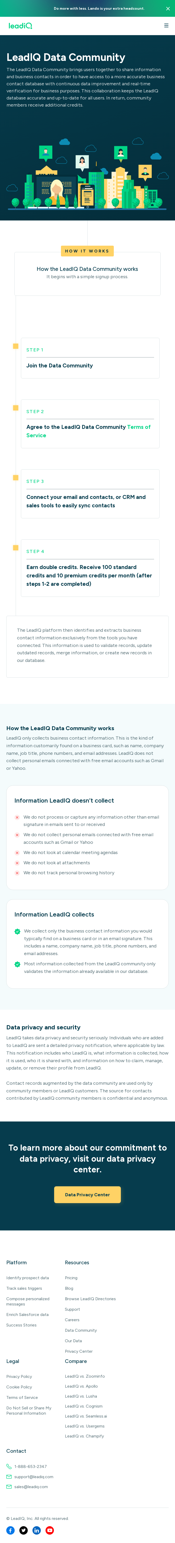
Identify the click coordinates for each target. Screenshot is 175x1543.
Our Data (73, 1340)
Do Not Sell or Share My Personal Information (28, 1410)
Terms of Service (22, 1397)
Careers (72, 1319)
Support (72, 1309)
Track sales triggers (24, 1288)
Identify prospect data (27, 1277)
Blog (69, 1288)
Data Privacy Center (87, 1195)
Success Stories (21, 1325)
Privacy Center (79, 1351)
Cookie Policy (19, 1386)
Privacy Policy (19, 1376)
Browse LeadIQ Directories (90, 1298)
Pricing (71, 1277)
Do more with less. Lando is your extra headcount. (99, 8)
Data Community (81, 1330)
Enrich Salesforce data (27, 1314)
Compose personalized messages (27, 1301)
